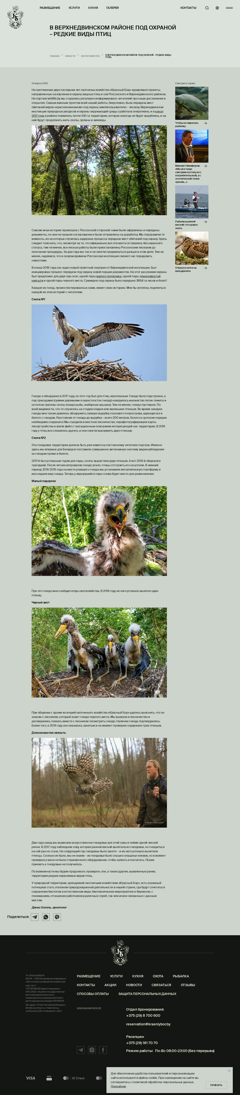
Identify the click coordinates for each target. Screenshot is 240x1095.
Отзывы (188, 992)
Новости (134, 992)
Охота (158, 984)
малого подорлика (108, 276)
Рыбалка (181, 984)
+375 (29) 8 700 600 (142, 1023)
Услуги (74, 8)
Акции (110, 992)
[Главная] (15, 17)
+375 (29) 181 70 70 (140, 1047)
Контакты (185, 8)
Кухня (93, 8)
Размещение (50, 8)
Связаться (161, 992)
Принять (215, 1084)
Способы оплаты (93, 1001)
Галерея (112, 8)
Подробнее (116, 1085)
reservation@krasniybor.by (147, 1030)
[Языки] (215, 8)
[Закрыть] (227, 1069)
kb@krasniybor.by (89, 1015)
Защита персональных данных (147, 1001)
